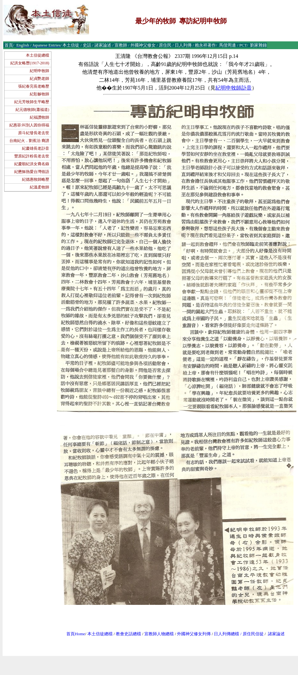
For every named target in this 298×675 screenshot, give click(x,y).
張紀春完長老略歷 (33, 86)
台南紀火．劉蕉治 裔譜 (29, 140)
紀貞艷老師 (39, 78)
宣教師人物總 (157, 633)
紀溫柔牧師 (39, 187)
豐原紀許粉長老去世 (31, 156)
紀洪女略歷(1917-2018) (29, 63)
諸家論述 (276, 633)
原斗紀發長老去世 (33, 133)
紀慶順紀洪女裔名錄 (31, 164)
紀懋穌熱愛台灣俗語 (31, 171)
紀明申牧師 (39, 71)
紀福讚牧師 (39, 117)
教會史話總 (126, 633)
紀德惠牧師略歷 (35, 179)
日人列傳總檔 (226, 633)
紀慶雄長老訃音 (35, 148)
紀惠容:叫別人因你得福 (29, 125)
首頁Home (75, 633)
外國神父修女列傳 (194, 633)
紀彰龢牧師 (39, 94)
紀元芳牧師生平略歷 (31, 102)
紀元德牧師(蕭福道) (32, 109)
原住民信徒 (253, 633)
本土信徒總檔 (37, 55)
